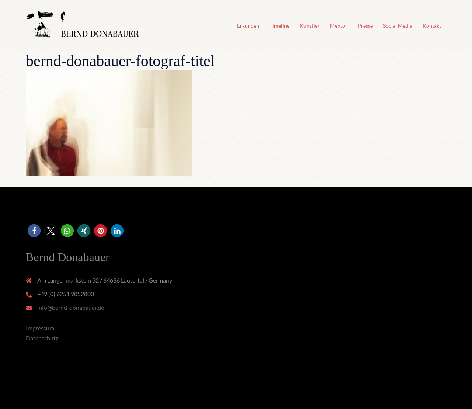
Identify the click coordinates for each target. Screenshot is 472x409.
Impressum (40, 328)
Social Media (397, 25)
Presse (365, 25)
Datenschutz (42, 338)
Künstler (310, 25)
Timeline (279, 25)
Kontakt (432, 25)
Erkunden (248, 25)
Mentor (338, 25)
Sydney (156, 396)
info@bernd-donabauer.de (70, 307)
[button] (34, 230)
